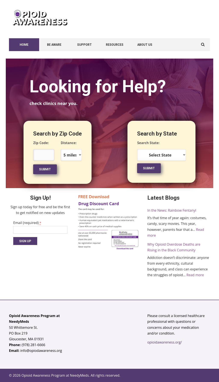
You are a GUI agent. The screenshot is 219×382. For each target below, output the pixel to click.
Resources (114, 44)
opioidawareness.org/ (164, 342)
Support (84, 44)
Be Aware (54, 44)
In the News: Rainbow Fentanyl (171, 210)
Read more (195, 275)
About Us (144, 44)
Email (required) (27, 222)
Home (24, 44)
